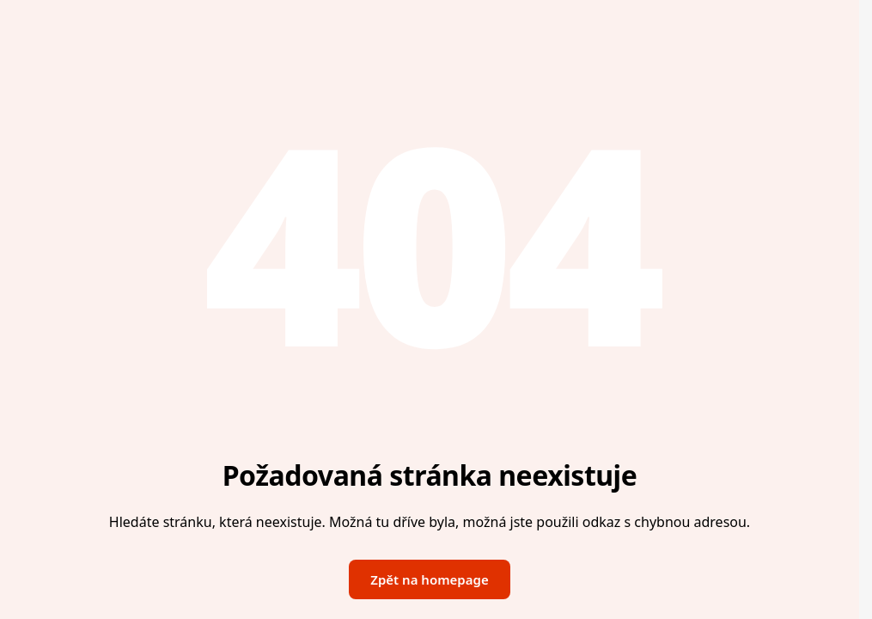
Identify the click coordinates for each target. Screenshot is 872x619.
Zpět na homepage (429, 579)
